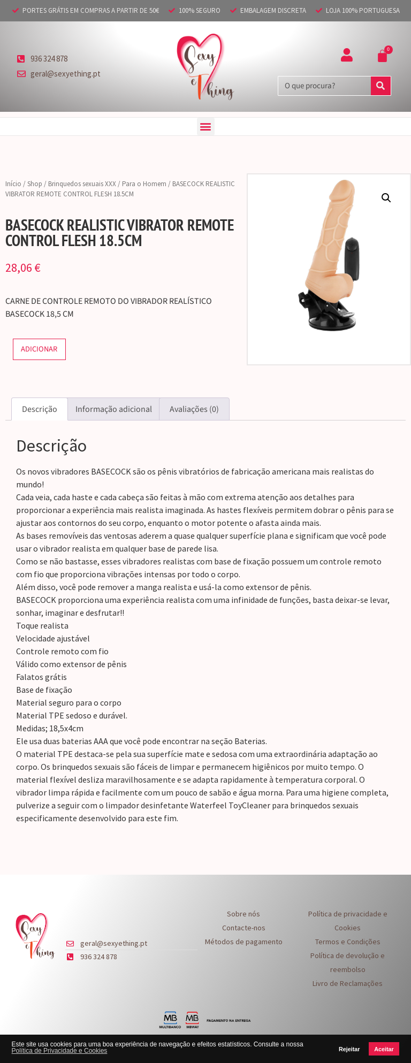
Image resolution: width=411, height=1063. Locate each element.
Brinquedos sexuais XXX (82, 183)
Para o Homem (144, 183)
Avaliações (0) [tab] (194, 409)
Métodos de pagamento (244, 941)
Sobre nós (243, 914)
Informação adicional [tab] (113, 409)
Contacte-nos (243, 927)
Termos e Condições (347, 941)
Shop (34, 183)
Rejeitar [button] (349, 1049)
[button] (206, 126)
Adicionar (39, 349)
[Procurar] (381, 86)
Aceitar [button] (384, 1049)
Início (13, 183)
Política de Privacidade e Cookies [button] (60, 1050)
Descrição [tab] (39, 409)
